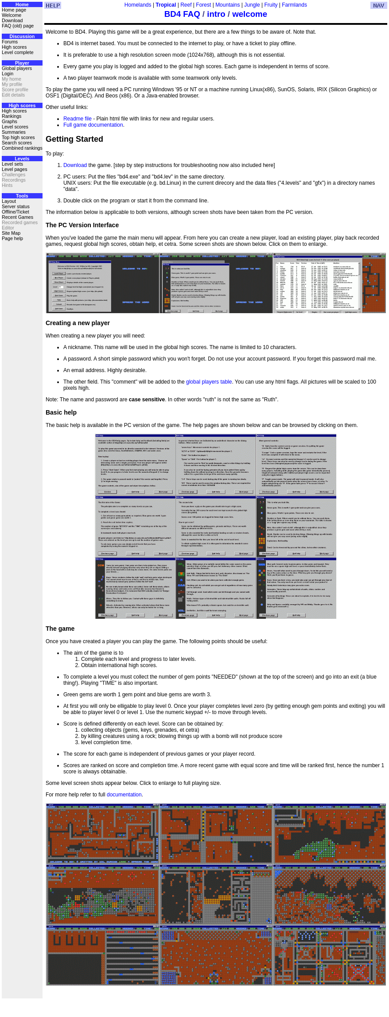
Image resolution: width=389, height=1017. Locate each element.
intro (216, 14)
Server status (16, 206)
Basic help (61, 412)
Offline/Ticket (15, 211)
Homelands (138, 5)
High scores (14, 47)
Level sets (12, 164)
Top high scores (18, 137)
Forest (203, 5)
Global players (17, 68)
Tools (22, 195)
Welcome (11, 15)
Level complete (18, 52)
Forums (10, 41)
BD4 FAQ (182, 14)
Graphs (9, 121)
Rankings (11, 116)
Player (22, 63)
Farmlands (294, 5)
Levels (22, 158)
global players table (209, 382)
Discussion (22, 36)
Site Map (11, 233)
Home (22, 4)
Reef (185, 5)
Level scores (15, 126)
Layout (9, 201)
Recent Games (17, 217)
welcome (249, 14)
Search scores (17, 142)
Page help (12, 238)
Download (12, 20)
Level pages (14, 169)
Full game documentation (93, 125)
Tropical (166, 5)
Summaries (14, 132)
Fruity (270, 5)
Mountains (227, 5)
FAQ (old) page (18, 25)
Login (7, 73)
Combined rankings (22, 148)
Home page (14, 9)
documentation (124, 795)
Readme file (77, 119)
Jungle (252, 5)
